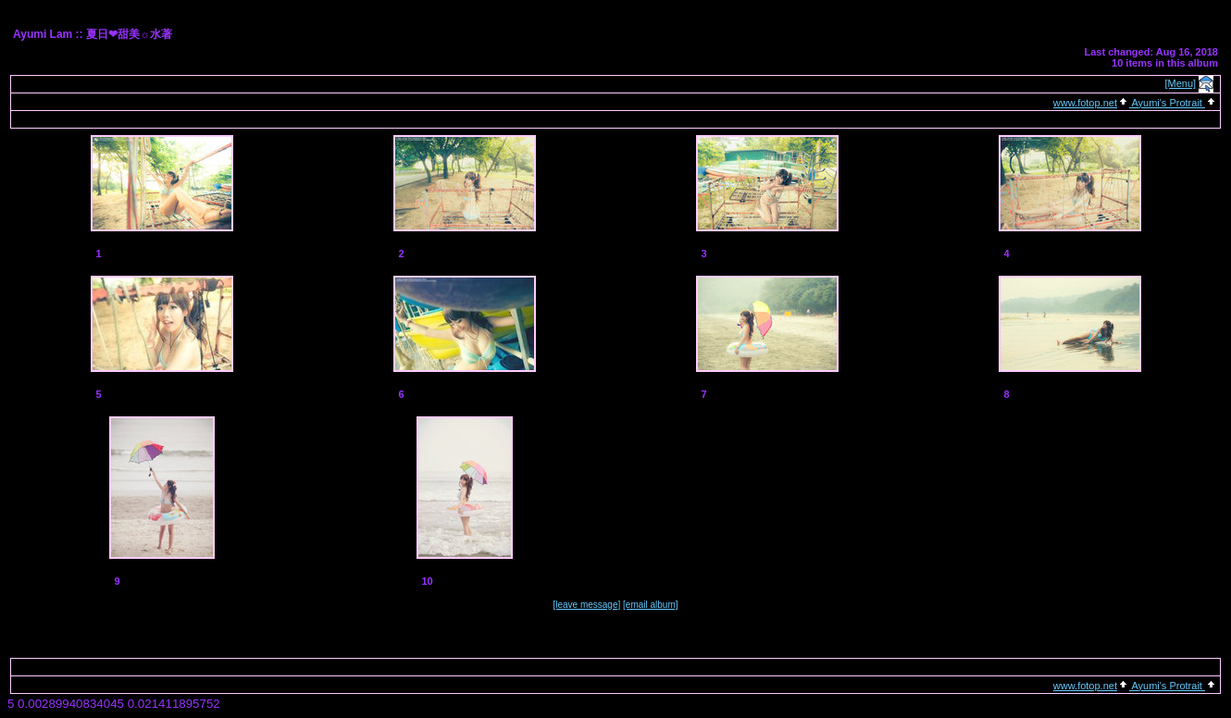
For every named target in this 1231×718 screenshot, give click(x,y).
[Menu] (1181, 83)
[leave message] (586, 605)
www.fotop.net (1085, 102)
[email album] (650, 605)
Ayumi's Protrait (1167, 102)
